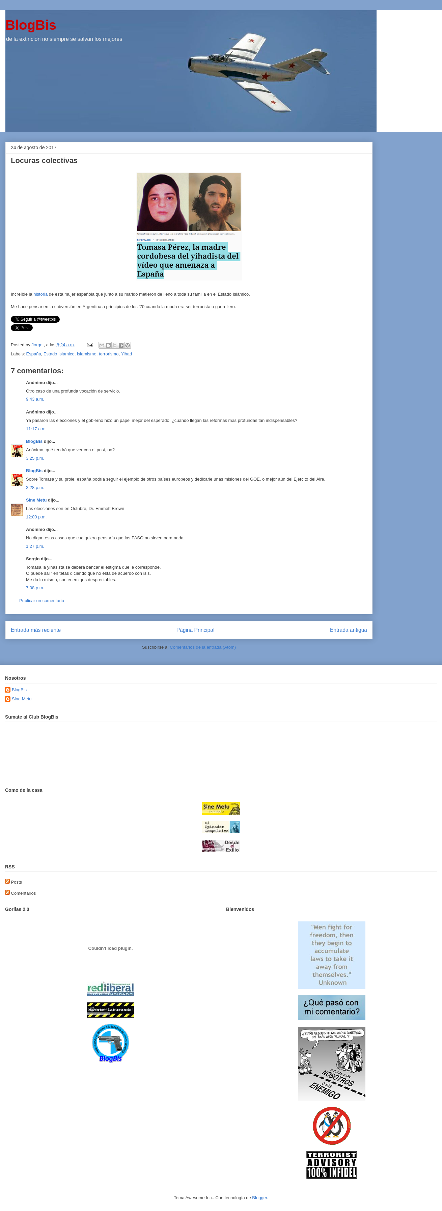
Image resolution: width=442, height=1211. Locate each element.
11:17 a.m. (36, 428)
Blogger (259, 1197)
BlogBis (30, 25)
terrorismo (109, 353)
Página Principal (195, 630)
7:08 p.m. (35, 587)
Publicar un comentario (41, 600)
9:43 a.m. (35, 399)
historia (40, 294)
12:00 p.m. (36, 516)
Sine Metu (36, 500)
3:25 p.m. (35, 458)
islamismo (86, 353)
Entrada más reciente (36, 630)
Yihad (126, 353)
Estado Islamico (59, 353)
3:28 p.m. (35, 487)
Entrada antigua (348, 630)
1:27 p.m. (35, 546)
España (33, 353)
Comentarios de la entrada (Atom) (203, 647)
